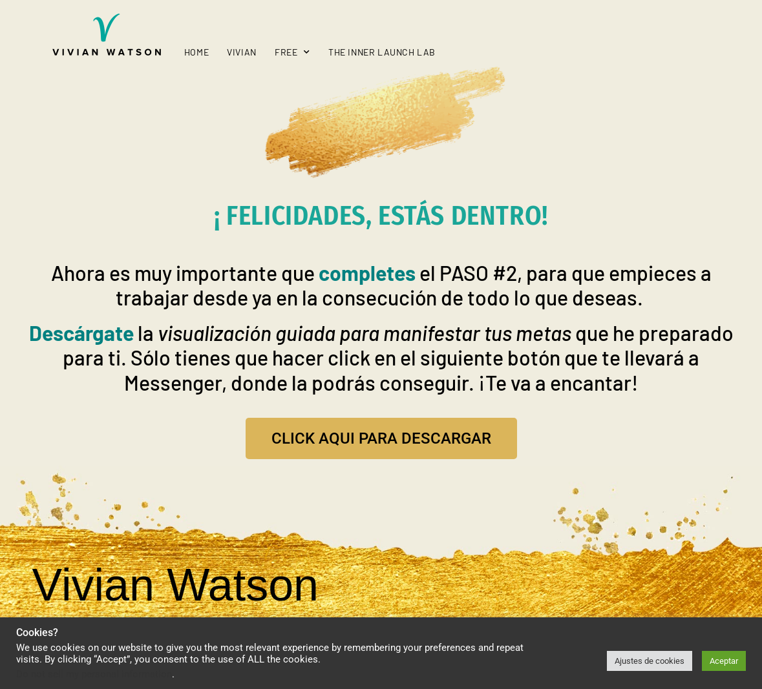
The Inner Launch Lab (382, 51)
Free (292, 52)
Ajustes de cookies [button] (649, 661)
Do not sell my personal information (94, 674)
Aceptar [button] (724, 661)
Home (196, 51)
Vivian (242, 51)
